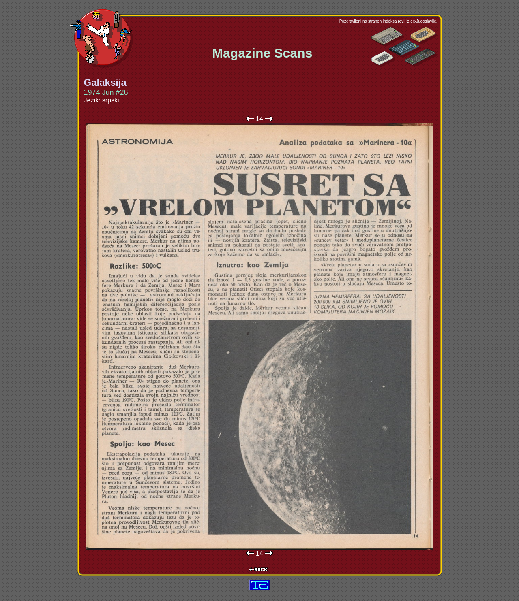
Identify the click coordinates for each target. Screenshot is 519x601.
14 (259, 118)
